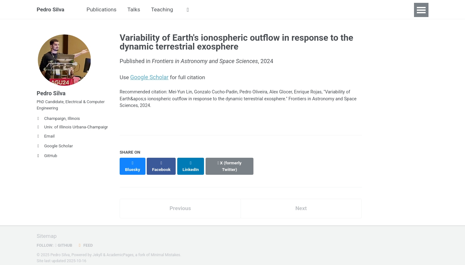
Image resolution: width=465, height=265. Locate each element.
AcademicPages (121, 250)
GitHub (47, 159)
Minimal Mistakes (167, 250)
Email (46, 139)
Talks (137, 10)
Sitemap (47, 231)
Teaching (166, 10)
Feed (86, 240)
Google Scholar (55, 149)
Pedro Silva (51, 10)
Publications (103, 10)
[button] (193, 10)
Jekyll (98, 250)
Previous (180, 203)
